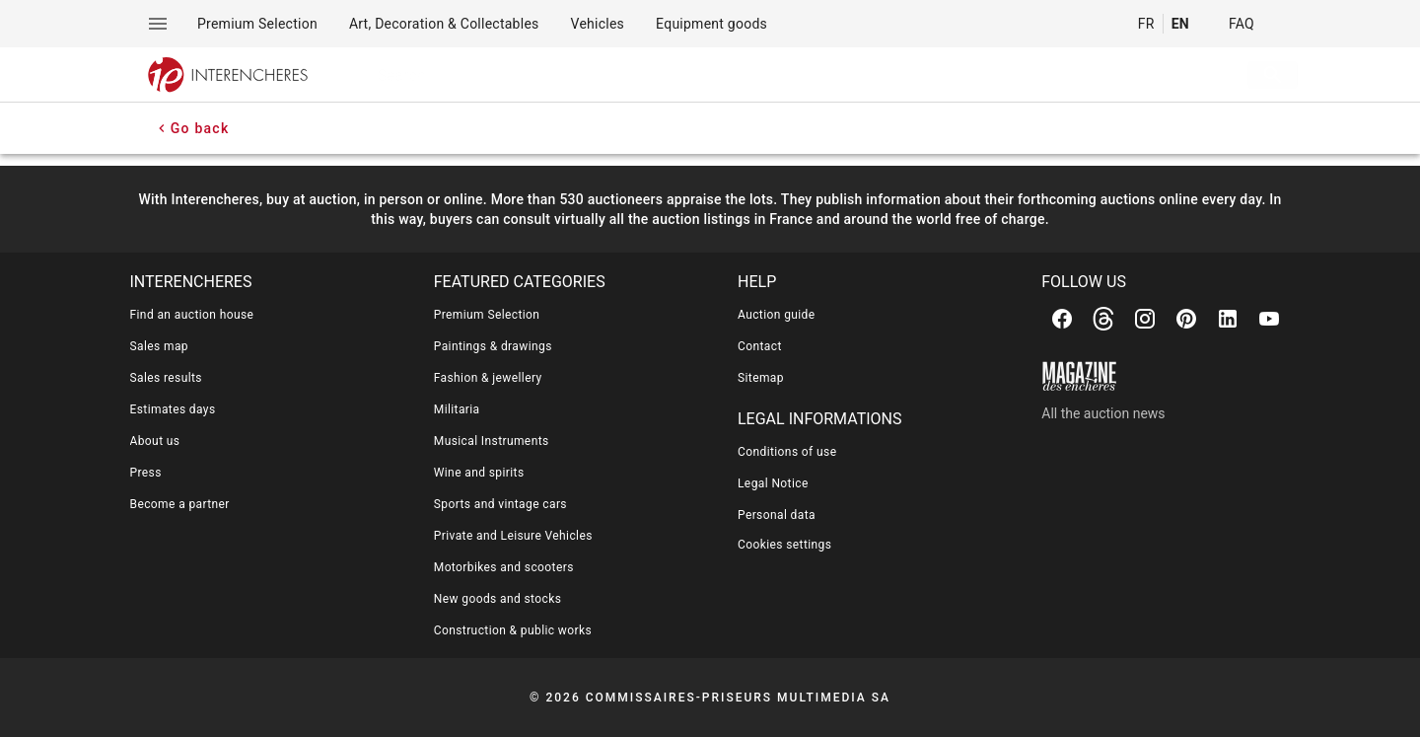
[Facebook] (1062, 318)
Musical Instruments (491, 441)
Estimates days (173, 409)
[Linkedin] (1227, 318)
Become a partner (180, 504)
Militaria (457, 409)
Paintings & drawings (493, 346)
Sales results (166, 378)
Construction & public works (513, 630)
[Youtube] (1269, 318)
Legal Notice (773, 483)
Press (146, 472)
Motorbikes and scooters (504, 567)
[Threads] (1103, 318)
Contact (760, 346)
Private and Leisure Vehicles (513, 536)
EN (1180, 24)
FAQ (1241, 24)
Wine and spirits (479, 472)
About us (155, 441)
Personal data (777, 515)
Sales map (159, 346)
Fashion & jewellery (488, 378)
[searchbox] (777, 75)
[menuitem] (257, 23)
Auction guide (777, 315)
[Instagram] (1145, 318)
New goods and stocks (498, 599)
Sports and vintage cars (500, 504)
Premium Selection (487, 315)
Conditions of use (787, 452)
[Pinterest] (1186, 318)
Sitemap (761, 378)
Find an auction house (192, 315)
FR (1146, 24)
